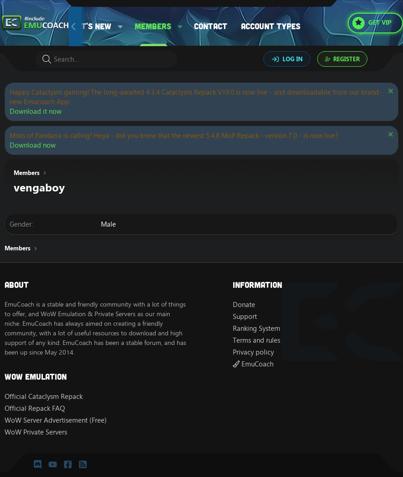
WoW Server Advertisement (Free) (56, 420)
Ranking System (256, 328)
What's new (88, 26)
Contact (210, 26)
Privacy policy (253, 352)
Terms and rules (256, 340)
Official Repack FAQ (35, 408)
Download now (33, 145)
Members (153, 26)
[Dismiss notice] (389, 92)
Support (245, 316)
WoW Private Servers (36, 432)
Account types (270, 26)
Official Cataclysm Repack (44, 396)
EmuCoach (253, 364)
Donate (244, 304)
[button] (120, 26)
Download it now (36, 111)
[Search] (106, 59)
